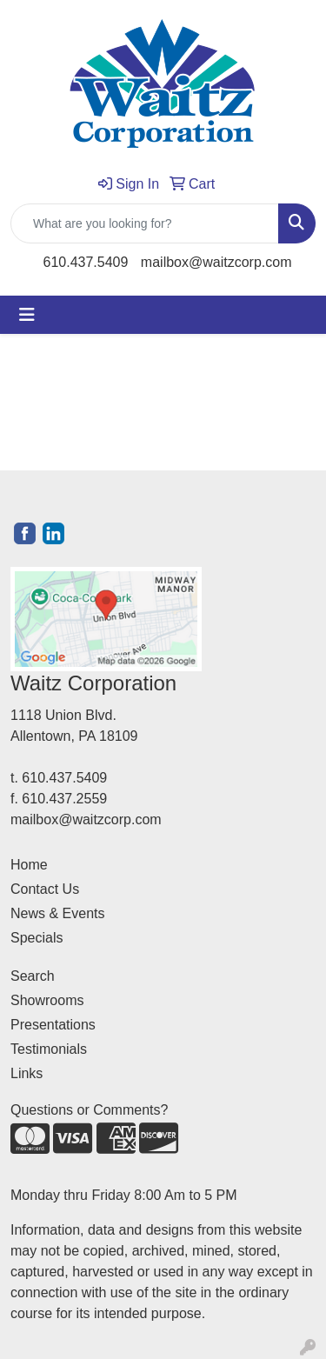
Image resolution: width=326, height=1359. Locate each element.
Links (26, 1073)
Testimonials (48, 1049)
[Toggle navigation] (27, 315)
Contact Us (44, 889)
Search (32, 976)
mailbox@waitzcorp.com (216, 262)
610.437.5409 (86, 262)
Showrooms (46, 1000)
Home (29, 864)
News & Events (57, 913)
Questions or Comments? (89, 1110)
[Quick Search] (144, 223)
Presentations (53, 1024)
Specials (36, 937)
